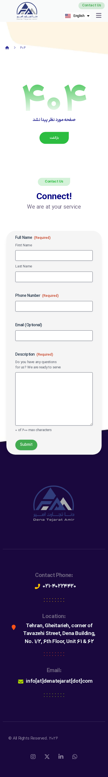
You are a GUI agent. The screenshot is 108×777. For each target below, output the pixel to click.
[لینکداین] (61, 756)
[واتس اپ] (74, 756)
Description (34, 355)
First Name (23, 245)
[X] (47, 756)
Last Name (23, 266)
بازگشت (54, 138)
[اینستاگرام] (33, 756)
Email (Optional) (28, 325)
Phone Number (36, 296)
